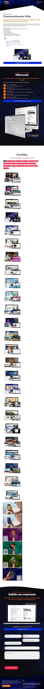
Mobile (26, 165)
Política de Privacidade (13, 683)
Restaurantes (31, 165)
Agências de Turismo (7, 165)
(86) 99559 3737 (37, 684)
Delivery (35, 165)
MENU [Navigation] (39, 2)
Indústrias (13, 165)
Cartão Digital (6, 168)
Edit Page (40, 1)
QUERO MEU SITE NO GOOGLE (22, 62)
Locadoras (18, 163)
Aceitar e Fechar (6, 685)
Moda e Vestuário (32, 163)
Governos (13, 163)
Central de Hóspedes (20, 165)
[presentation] (12, 663)
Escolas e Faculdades (24, 163)
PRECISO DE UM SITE (22, 629)
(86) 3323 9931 (25, 684)
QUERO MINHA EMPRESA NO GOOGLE (22, 100)
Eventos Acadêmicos (7, 163)
